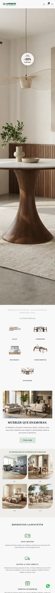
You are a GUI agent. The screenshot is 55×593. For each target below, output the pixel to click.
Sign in (44, 4)
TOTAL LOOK (27, 440)
